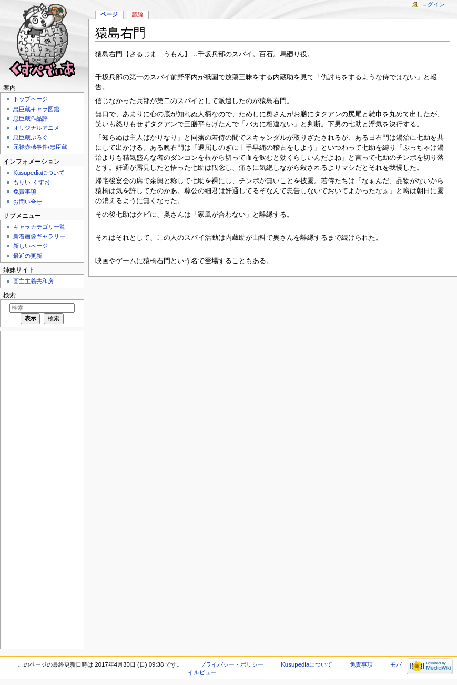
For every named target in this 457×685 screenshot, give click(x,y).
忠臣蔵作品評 (30, 118)
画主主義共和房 (33, 281)
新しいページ (30, 246)
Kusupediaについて (39, 172)
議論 (138, 14)
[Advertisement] (41, 489)
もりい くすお (31, 182)
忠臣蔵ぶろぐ (30, 137)
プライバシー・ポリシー (231, 664)
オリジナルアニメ (36, 128)
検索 (9, 295)
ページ (109, 14)
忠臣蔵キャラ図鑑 (36, 109)
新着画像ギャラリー (39, 236)
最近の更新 (27, 256)
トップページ (30, 99)
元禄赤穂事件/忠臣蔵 (40, 147)
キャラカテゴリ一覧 (39, 227)
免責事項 (24, 191)
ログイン (433, 4)
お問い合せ (27, 201)
